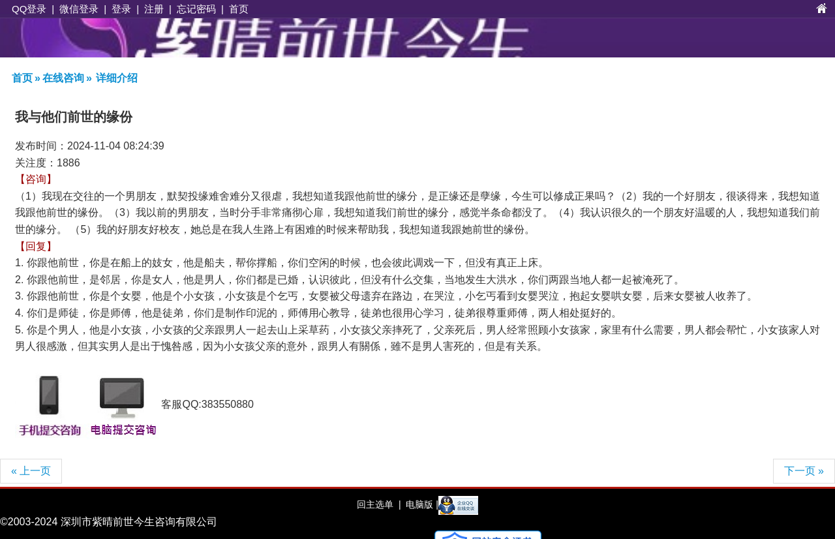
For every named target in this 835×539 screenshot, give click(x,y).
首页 (239, 8)
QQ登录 (29, 8)
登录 (121, 8)
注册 (154, 8)
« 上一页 (31, 470)
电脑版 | (420, 504)
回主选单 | (379, 504)
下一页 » (804, 470)
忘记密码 (196, 8)
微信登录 (79, 8)
